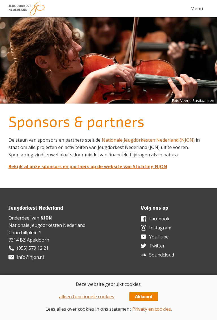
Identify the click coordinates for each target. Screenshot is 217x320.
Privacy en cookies (151, 309)
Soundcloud (161, 255)
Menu (196, 8)
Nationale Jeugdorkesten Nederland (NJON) (148, 140)
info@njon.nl (30, 257)
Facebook (159, 219)
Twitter (157, 246)
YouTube (159, 237)
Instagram (160, 228)
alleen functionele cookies (86, 296)
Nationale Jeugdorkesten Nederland (46, 225)
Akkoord (143, 296)
